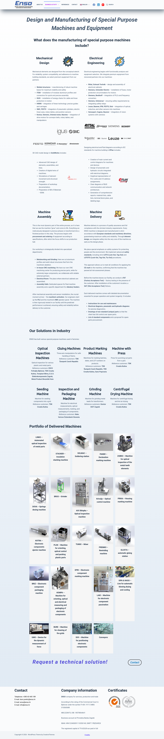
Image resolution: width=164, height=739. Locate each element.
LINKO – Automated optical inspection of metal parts (39, 443)
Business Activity (52, 4)
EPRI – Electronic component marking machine (82, 585)
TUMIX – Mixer (82, 550)
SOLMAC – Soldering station (82, 456)
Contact (74, 4)
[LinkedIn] (98, 5)
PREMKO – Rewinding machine (103, 556)
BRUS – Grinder (60, 499)
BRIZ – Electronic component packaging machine (39, 599)
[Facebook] (94, 5)
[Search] (109, 5)
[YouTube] (103, 5)
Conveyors (103, 650)
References (65, 4)
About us (40, 4)
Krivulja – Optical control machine (103, 505)
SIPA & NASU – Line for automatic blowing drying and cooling (125, 596)
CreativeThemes (49, 735)
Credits (87, 735)
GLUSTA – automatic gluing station (125, 559)
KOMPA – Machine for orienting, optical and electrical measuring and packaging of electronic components (61, 614)
